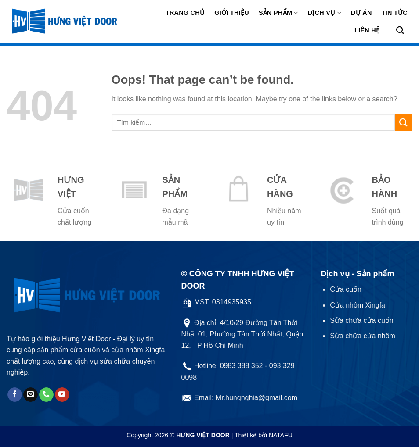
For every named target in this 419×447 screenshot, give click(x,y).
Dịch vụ (324, 13)
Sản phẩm (278, 13)
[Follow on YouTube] (62, 394)
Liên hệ (366, 30)
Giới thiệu (231, 12)
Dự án (361, 12)
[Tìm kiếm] (400, 30)
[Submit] (403, 122)
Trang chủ (185, 12)
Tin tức (395, 12)
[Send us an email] (30, 394)
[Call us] (46, 394)
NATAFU (281, 435)
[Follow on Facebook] (14, 394)
